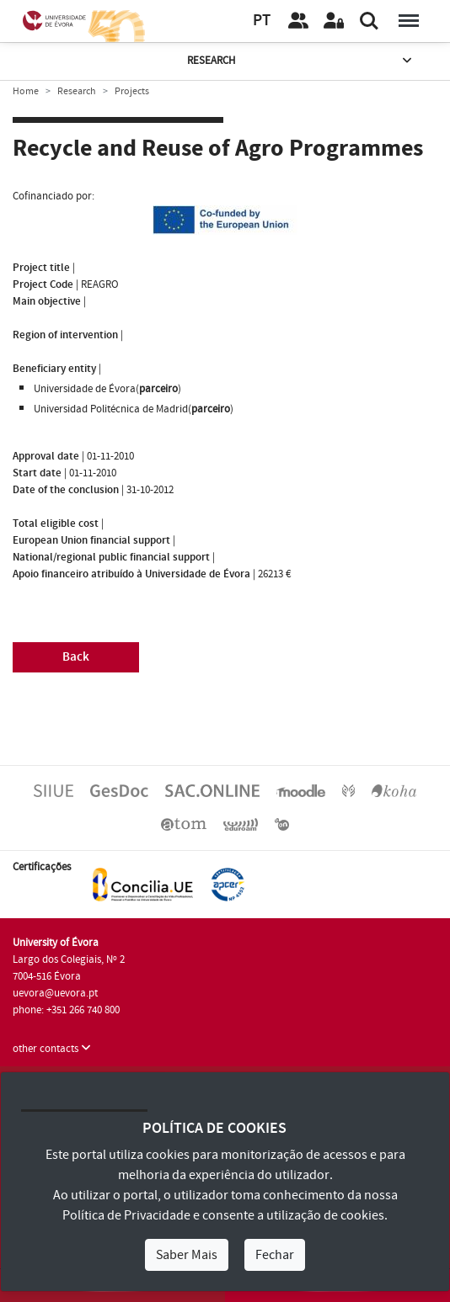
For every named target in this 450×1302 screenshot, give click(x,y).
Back (75, 657)
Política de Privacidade (126, 1215)
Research (301, 61)
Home (26, 91)
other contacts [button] (52, 1048)
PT (262, 20)
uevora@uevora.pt (55, 993)
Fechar (274, 1254)
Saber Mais (186, 1254)
